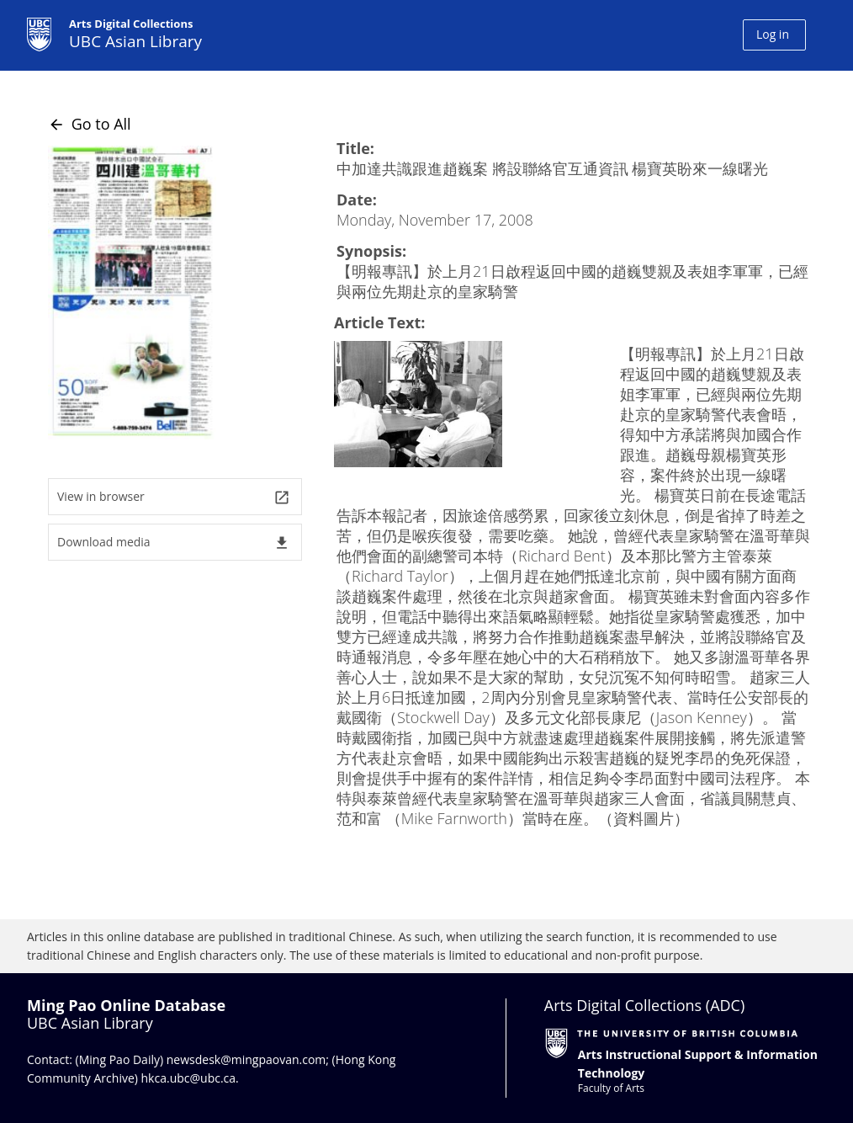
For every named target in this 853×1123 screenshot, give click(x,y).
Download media (173, 542)
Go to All (89, 124)
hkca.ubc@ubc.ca (188, 1078)
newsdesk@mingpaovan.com (246, 1059)
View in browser (173, 497)
